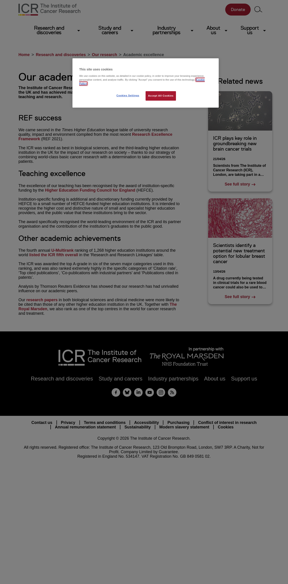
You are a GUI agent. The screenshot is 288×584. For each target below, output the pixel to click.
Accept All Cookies (160, 95)
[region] (145, 83)
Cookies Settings (127, 95)
